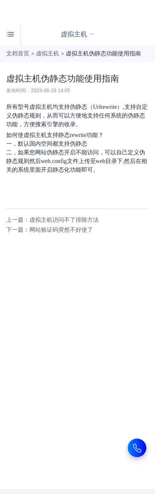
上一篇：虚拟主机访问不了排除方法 (52, 219)
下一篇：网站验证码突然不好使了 (49, 229)
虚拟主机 (47, 53)
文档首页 (17, 53)
